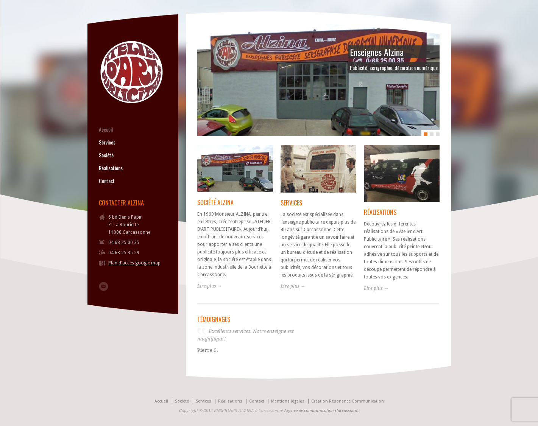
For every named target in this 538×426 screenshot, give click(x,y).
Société (106, 155)
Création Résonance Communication (347, 401)
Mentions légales (287, 401)
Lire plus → (209, 286)
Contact (107, 180)
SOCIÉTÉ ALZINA (215, 202)
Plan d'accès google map (134, 263)
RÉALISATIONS (380, 212)
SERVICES (291, 202)
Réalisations (111, 168)
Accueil (106, 129)
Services (107, 142)
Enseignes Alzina (377, 51)
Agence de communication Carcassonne (321, 410)
